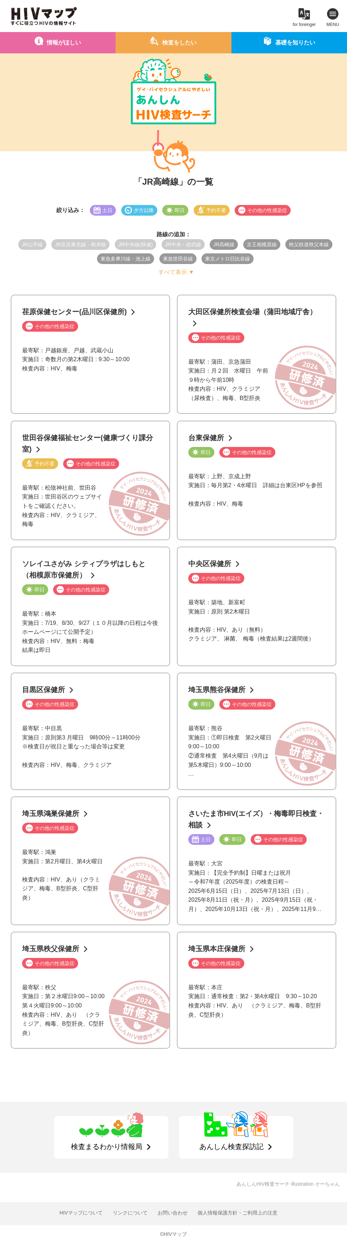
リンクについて (130, 1213)
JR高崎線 (223, 244)
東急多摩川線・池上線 (125, 259)
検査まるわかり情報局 (106, 1146)
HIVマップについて (81, 1213)
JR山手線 (32, 244)
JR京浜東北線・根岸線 (80, 244)
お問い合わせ (173, 1213)
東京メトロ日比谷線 (227, 259)
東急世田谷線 (178, 259)
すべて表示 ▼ (176, 272)
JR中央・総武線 (183, 244)
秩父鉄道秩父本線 (309, 244)
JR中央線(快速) (135, 244)
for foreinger (304, 24)
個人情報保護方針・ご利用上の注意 (237, 1213)
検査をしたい (179, 42)
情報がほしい (64, 42)
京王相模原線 (262, 244)
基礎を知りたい (295, 42)
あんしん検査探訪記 (231, 1146)
